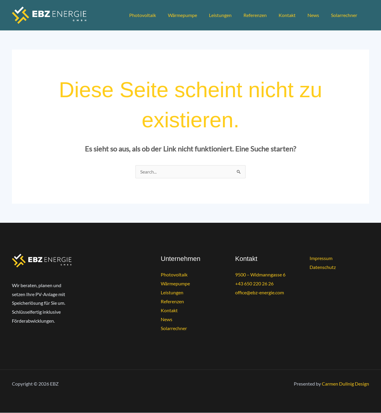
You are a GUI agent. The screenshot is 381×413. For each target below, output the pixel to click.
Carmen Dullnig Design (345, 384)
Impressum (321, 258)
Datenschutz (323, 267)
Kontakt (293, 15)
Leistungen (231, 15)
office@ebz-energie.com (259, 292)
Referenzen (263, 15)
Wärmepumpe (195, 15)
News (317, 15)
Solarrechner (345, 15)
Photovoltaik (158, 15)
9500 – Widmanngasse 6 (260, 275)
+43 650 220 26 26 (254, 284)
